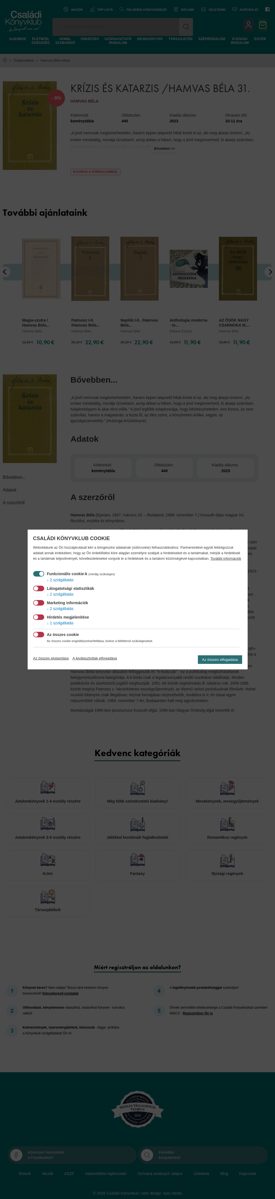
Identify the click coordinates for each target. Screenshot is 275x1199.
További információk (225, 559)
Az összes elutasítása (51, 658)
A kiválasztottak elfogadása (94, 658)
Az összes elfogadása (220, 660)
